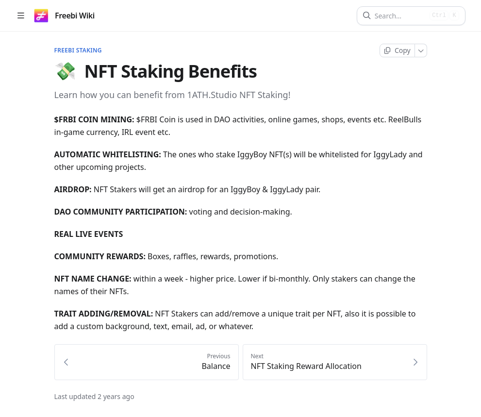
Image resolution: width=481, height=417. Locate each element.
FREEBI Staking (78, 50)
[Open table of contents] (21, 16)
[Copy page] (397, 50)
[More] (421, 50)
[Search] (400, 16)
